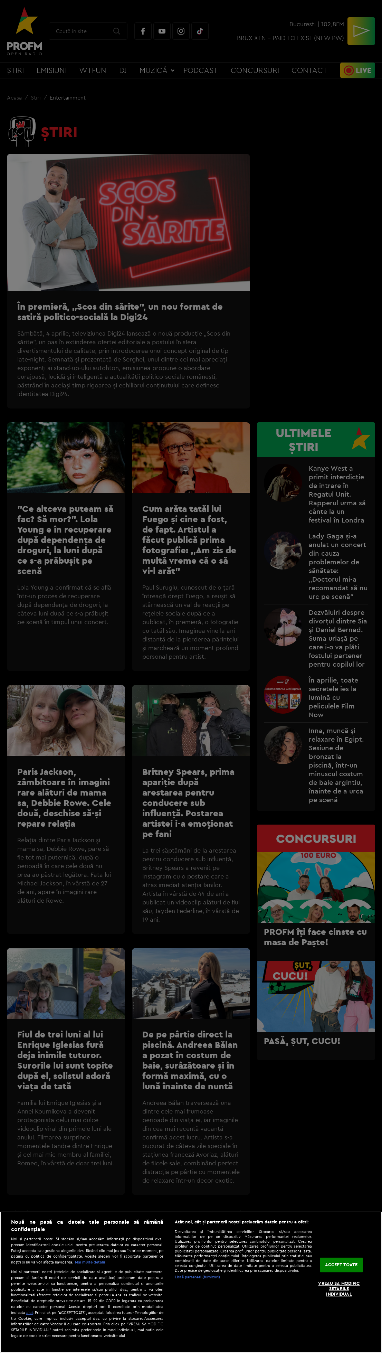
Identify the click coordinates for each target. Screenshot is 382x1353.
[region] (191, 1282)
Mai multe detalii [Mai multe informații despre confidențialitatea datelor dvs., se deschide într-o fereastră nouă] (90, 1262)
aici (29, 1312)
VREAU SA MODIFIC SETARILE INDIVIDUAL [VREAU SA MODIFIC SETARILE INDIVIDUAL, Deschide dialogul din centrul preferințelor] (339, 1288)
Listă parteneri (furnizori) (197, 1277)
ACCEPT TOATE (341, 1265)
